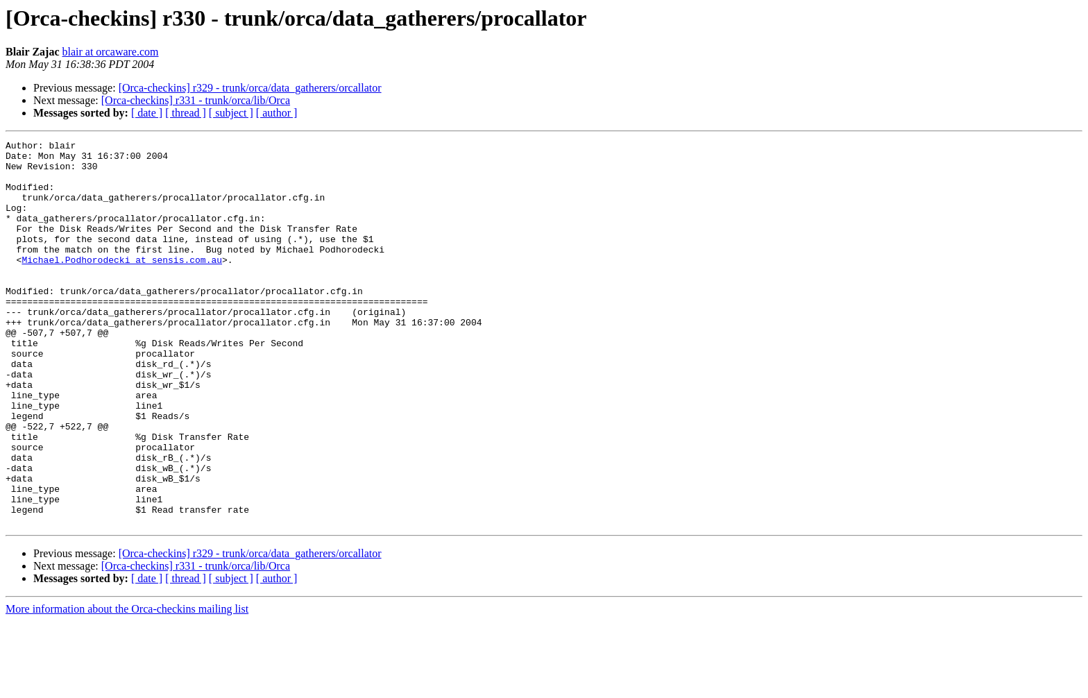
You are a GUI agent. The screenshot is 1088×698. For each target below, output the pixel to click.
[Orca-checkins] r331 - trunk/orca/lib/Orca (195, 100)
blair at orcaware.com (110, 52)
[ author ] (277, 113)
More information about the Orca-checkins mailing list (127, 686)
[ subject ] (231, 113)
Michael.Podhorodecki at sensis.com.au (122, 284)
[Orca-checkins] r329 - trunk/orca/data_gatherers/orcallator (250, 88)
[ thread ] (185, 113)
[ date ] (146, 113)
